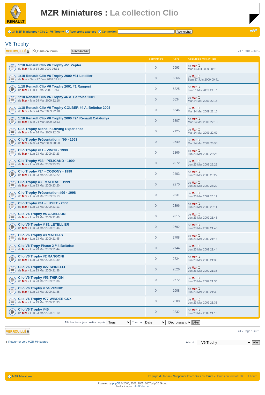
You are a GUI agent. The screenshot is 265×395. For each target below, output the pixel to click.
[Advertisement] (132, 359)
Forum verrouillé (17, 51)
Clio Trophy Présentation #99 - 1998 (47, 193)
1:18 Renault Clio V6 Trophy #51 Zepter (49, 65)
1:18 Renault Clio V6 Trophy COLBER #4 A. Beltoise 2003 (64, 108)
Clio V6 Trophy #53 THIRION (41, 277)
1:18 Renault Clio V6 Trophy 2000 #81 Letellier (55, 76)
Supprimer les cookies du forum (193, 376)
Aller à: (190, 342)
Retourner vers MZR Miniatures (28, 341)
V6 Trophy (57, 31)
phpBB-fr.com (142, 386)
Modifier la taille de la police (253, 30)
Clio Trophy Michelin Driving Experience (50, 129)
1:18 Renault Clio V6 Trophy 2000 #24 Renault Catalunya (63, 118)
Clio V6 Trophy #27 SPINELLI (41, 267)
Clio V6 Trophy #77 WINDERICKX (45, 299)
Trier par (148, 322)
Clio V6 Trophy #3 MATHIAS (40, 235)
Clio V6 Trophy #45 (33, 309)
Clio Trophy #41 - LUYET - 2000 (43, 203)
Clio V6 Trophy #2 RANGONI (41, 256)
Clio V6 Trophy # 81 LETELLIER (43, 224)
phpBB (116, 383)
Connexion (109, 31)
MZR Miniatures (26, 31)
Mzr (24, 68)
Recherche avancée (83, 31)
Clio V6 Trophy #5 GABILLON (41, 214)
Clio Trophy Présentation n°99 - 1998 (47, 139)
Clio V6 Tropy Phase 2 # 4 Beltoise (46, 246)
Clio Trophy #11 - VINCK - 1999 (43, 150)
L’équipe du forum (159, 376)
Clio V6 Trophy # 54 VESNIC (40, 288)
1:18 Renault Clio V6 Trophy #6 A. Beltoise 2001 (56, 97)
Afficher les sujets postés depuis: (97, 322)
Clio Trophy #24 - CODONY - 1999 (45, 171)
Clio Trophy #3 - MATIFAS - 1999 (44, 182)
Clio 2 (44, 31)
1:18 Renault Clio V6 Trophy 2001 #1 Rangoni (54, 86)
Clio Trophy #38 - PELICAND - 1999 (46, 161)
